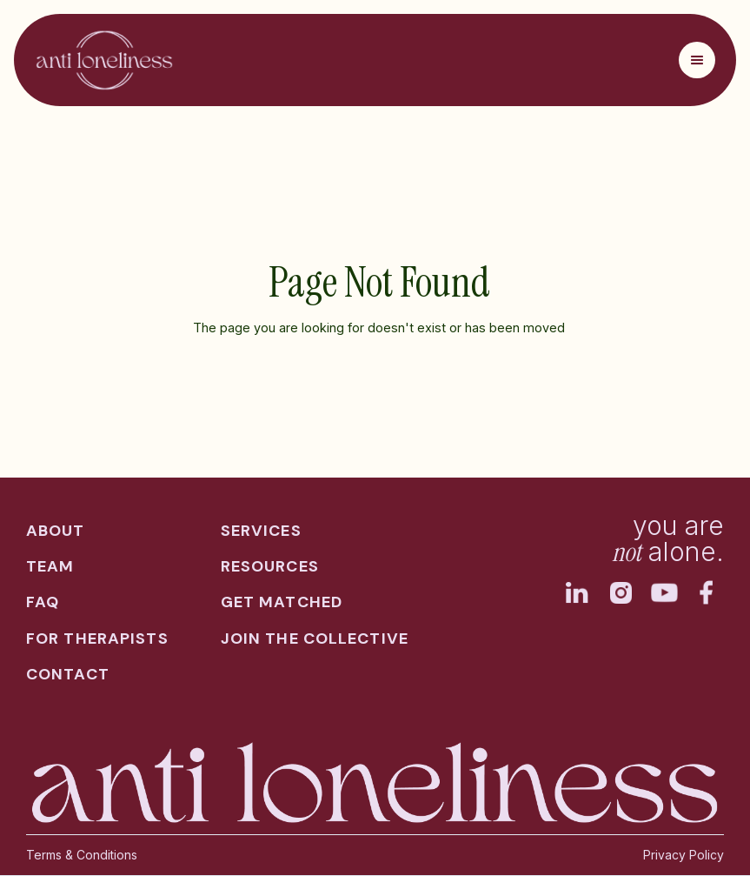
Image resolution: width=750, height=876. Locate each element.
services (261, 531)
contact (68, 674)
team (50, 566)
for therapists (97, 639)
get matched (281, 602)
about (55, 531)
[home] (104, 60)
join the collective (314, 639)
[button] (697, 60)
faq (42, 602)
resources (270, 566)
